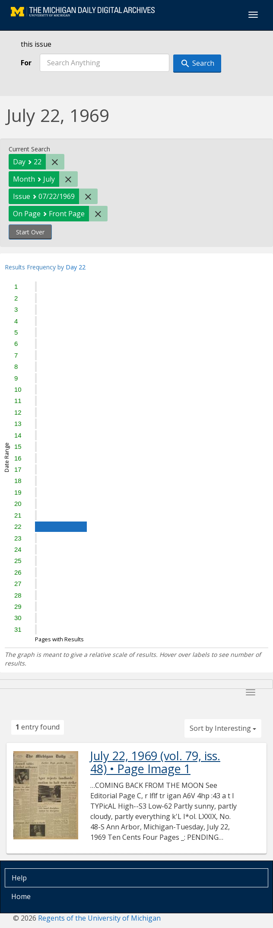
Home (21, 896)
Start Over (30, 232)
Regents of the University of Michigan (99, 918)
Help (19, 878)
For (26, 62)
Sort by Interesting (223, 728)
